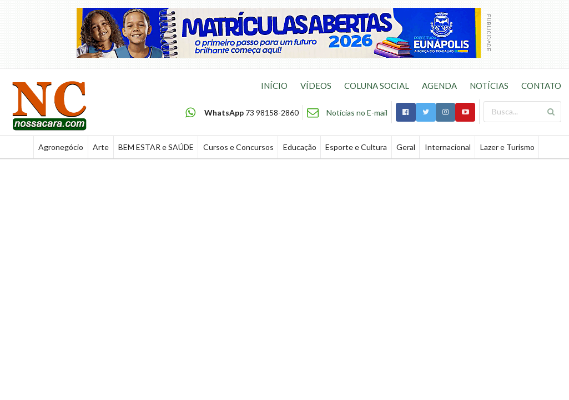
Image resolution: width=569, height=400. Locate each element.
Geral (405, 147)
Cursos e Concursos (238, 147)
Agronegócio (60, 147)
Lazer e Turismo (507, 147)
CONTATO (541, 86)
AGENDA (439, 86)
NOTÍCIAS (489, 86)
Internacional (448, 147)
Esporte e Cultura (356, 147)
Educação (299, 147)
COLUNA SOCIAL (376, 86)
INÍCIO (274, 86)
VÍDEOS (315, 86)
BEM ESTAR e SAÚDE (156, 147)
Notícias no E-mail (356, 112)
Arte (101, 147)
